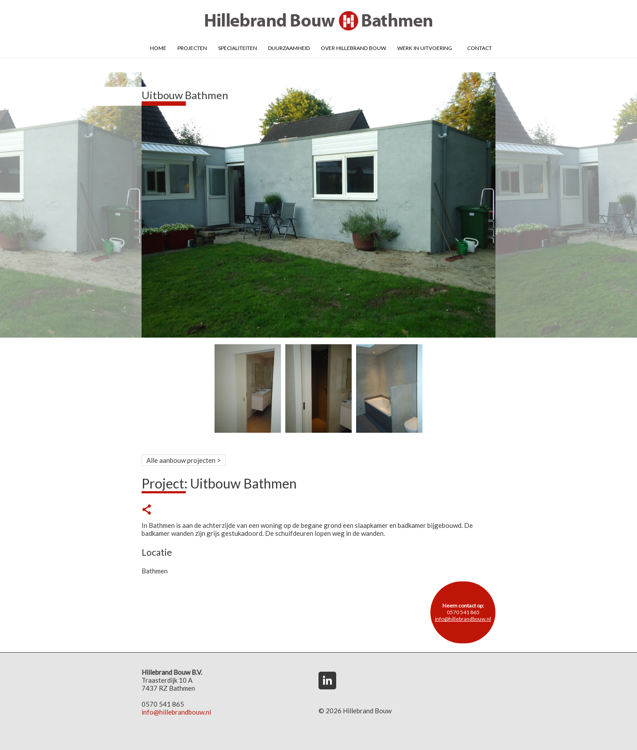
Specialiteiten (237, 47)
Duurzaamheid (289, 47)
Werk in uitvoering (424, 47)
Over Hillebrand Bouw (353, 47)
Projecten (192, 47)
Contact (479, 47)
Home (158, 47)
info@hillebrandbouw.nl (463, 618)
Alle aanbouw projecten (180, 460)
